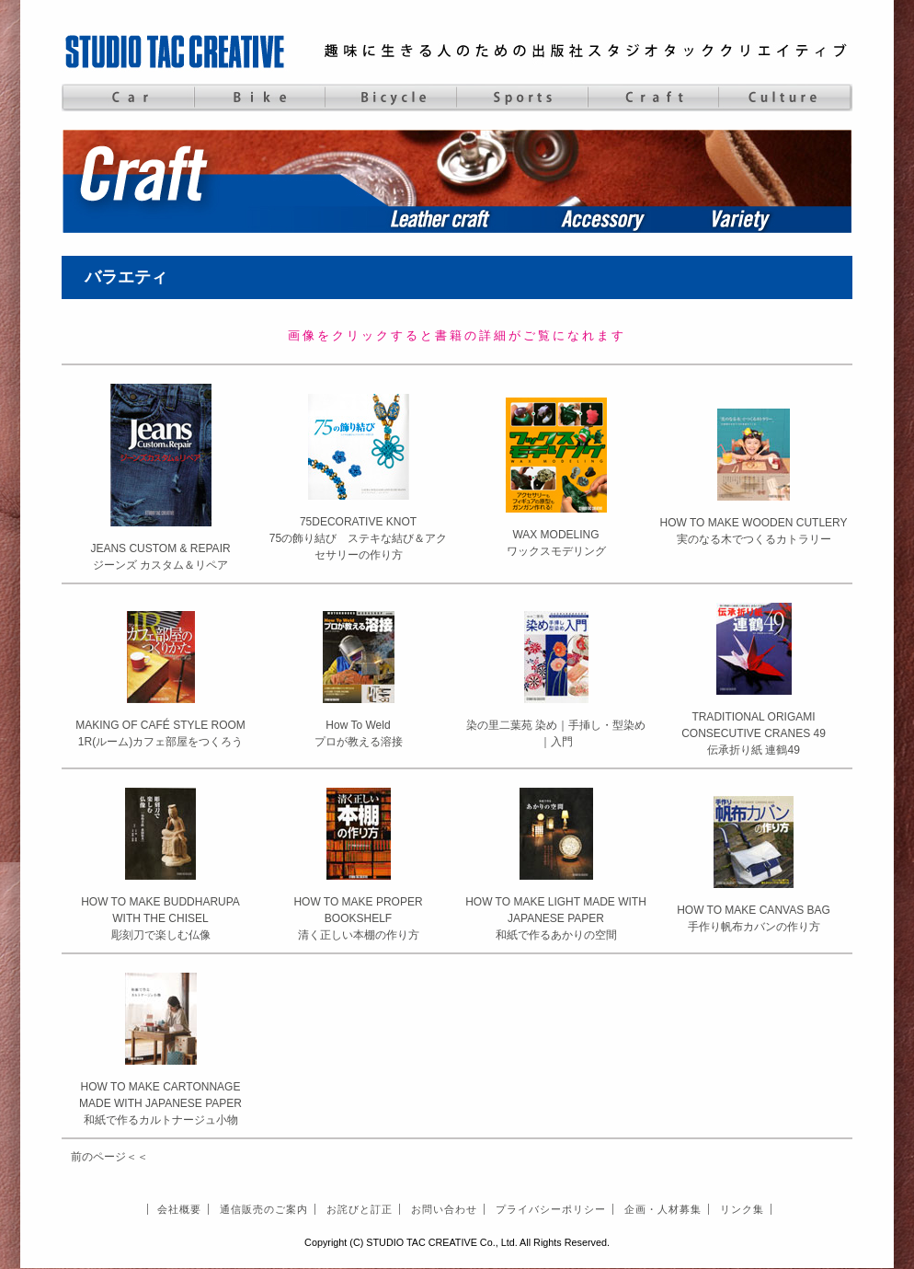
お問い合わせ (444, 1209)
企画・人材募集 (663, 1209)
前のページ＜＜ (109, 1156)
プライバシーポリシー (551, 1209)
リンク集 (742, 1209)
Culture (785, 97)
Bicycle (390, 97)
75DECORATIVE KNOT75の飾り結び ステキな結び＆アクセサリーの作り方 (358, 538)
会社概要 (179, 1209)
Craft (653, 97)
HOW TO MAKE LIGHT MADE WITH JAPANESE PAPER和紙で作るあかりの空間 (555, 918)
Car (127, 97)
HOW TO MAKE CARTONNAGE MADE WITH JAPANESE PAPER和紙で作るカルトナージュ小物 (160, 1103)
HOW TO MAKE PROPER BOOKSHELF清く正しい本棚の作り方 (357, 918)
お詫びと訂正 (359, 1209)
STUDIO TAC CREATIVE (176, 51)
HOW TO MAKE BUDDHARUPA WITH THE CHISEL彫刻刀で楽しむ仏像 (160, 918)
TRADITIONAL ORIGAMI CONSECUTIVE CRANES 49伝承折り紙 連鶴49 (753, 733)
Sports (522, 97)
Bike (259, 97)
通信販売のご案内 (264, 1209)
